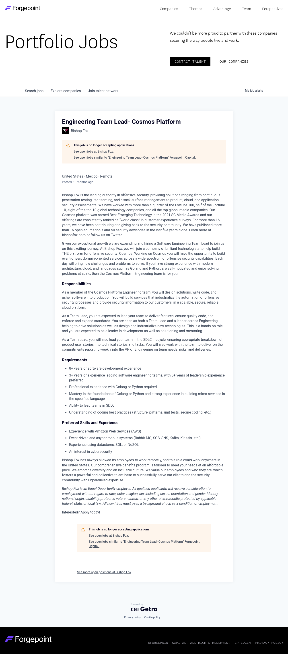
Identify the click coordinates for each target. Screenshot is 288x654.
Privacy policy (132, 617)
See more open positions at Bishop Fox (104, 572)
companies (66, 91)
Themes (195, 8)
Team (246, 8)
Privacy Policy (269, 643)
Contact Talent (190, 61)
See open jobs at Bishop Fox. (94, 151)
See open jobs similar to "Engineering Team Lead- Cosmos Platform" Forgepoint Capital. (135, 157)
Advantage (222, 8)
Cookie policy (152, 617)
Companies (169, 8)
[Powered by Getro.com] (144, 607)
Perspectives (272, 8)
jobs (34, 91)
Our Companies (234, 61)
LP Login (243, 643)
